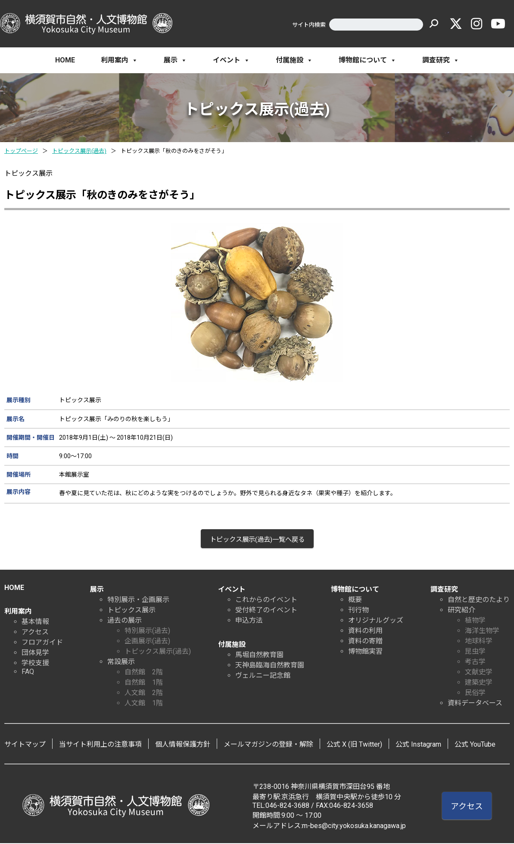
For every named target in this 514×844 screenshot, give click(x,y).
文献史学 (478, 673)
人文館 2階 (144, 693)
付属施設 (294, 60)
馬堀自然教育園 (259, 656)
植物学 (475, 621)
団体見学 (35, 653)
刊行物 (358, 611)
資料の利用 (365, 631)
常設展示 (121, 662)
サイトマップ (25, 745)
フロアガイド (42, 643)
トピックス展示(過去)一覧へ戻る (257, 540)
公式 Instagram (418, 745)
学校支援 (35, 664)
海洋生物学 (482, 631)
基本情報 (35, 622)
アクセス (35, 633)
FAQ (28, 672)
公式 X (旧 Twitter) (354, 745)
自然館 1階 (144, 683)
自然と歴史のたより (479, 600)
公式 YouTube (475, 745)
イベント (231, 60)
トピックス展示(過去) (79, 151)
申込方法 (249, 621)
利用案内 (119, 60)
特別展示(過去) (147, 631)
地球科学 (478, 642)
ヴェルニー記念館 (262, 676)
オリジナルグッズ (375, 621)
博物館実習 (365, 652)
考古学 (475, 662)
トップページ (21, 151)
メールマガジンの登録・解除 (268, 745)
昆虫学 (475, 652)
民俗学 (475, 693)
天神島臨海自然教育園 (269, 666)
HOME (65, 60)
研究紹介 (461, 611)
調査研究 (440, 60)
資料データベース (475, 704)
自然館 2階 (144, 673)
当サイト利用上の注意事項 (100, 745)
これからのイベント (266, 600)
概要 (355, 600)
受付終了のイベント (266, 611)
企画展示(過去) (147, 642)
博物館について (367, 60)
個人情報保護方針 (182, 745)
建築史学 (478, 683)
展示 (175, 60)
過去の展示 (124, 621)
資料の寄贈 (365, 642)
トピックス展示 (131, 611)
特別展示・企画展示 (138, 600)
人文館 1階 (144, 704)
